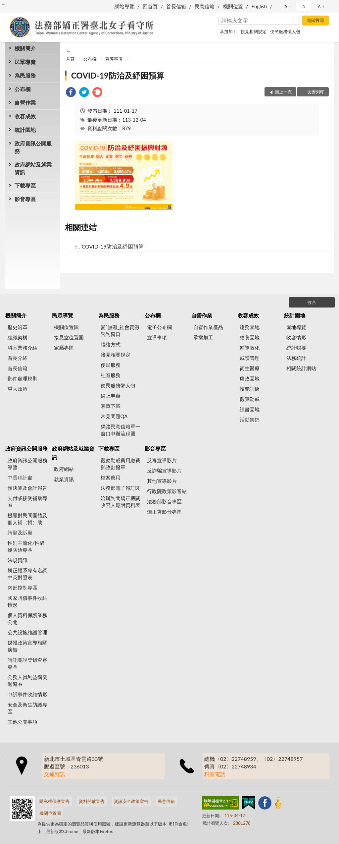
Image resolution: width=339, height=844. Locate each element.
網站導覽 (124, 6)
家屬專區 (64, 348)
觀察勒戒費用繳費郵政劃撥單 (120, 463)
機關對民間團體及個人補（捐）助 (27, 518)
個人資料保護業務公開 (27, 618)
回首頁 (150, 6)
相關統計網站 (301, 368)
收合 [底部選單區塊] (312, 302)
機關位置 (233, 6)
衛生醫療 (250, 368)
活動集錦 (250, 419)
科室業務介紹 (22, 348)
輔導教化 (250, 348)
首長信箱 (176, 6)
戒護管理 (250, 358)
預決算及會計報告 (27, 488)
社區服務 (111, 375)
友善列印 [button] (315, 91)
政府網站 (64, 469)
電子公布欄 (159, 327)
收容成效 (25, 116)
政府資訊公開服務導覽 (27, 463)
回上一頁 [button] (283, 91)
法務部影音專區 (164, 501)
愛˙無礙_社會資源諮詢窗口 (120, 330)
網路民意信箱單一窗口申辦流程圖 (120, 429)
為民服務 (25, 75)
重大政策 (17, 389)
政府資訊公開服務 (33, 147)
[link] (71, 93)
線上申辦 (111, 396)
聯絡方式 (111, 344)
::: (3, 3)
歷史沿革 (17, 327)
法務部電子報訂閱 (120, 488)
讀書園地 (250, 409)
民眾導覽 (25, 62)
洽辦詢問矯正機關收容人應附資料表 (120, 501)
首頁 (70, 59)
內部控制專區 (22, 588)
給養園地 (250, 337)
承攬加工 (228, 31)
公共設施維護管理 (27, 632)
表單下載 (111, 406)
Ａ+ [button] (321, 6)
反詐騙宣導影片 (164, 471)
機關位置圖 (66, 327)
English (259, 6)
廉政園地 (250, 378)
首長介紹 (17, 358)
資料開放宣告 (92, 801)
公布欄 (22, 89)
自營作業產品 (208, 327)
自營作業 (25, 102)
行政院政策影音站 (167, 491)
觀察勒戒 (250, 399)
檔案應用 (111, 477)
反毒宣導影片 (162, 460)
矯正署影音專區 (164, 512)
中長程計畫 (20, 477)
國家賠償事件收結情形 (27, 601)
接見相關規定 (253, 31)
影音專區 (25, 199)
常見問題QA (114, 416)
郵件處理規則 (22, 378)
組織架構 (17, 337)
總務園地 (250, 327)
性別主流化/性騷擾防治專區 (26, 546)
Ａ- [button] (286, 6)
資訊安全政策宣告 (131, 801)
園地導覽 (296, 327)
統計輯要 (296, 348)
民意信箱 (205, 6)
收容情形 (296, 337)
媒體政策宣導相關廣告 (27, 646)
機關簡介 (25, 48)
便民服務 (111, 365)
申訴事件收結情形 (27, 694)
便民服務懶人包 (285, 31)
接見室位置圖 (69, 337)
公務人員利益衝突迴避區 (27, 680)
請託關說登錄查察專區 (27, 663)
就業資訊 (64, 479)
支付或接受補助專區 (27, 501)
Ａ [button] (303, 6)
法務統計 (296, 358)
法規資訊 (17, 560)
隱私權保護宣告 (54, 801)
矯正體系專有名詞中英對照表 (27, 573)
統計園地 (25, 130)
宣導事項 (113, 59)
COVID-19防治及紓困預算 (117, 75)
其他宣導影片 (162, 481)
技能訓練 (250, 389)
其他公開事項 (22, 722)
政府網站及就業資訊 (33, 168)
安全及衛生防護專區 (27, 708)
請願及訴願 (20, 532)
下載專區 (25, 185)
